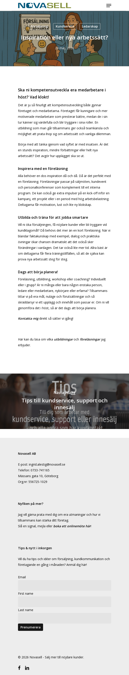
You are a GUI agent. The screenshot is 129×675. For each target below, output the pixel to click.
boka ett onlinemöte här (72, 526)
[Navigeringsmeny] (108, 5)
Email (22, 577)
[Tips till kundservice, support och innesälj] (64, 401)
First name (25, 593)
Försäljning (39, 26)
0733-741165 (40, 470)
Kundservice (65, 26)
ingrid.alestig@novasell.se (47, 464)
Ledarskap (90, 26)
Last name (25, 610)
